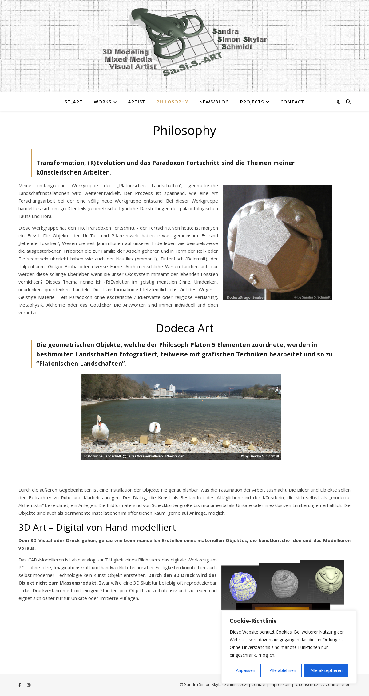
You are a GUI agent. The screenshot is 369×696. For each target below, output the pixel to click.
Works (102, 102)
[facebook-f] (20, 685)
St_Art (74, 102)
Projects (252, 102)
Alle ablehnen (283, 670)
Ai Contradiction (336, 684)
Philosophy (172, 102)
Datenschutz (306, 684)
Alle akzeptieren (327, 670)
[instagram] (28, 685)
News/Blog (214, 102)
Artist (136, 102)
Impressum (281, 684)
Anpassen (245, 670)
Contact (292, 102)
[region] (289, 647)
